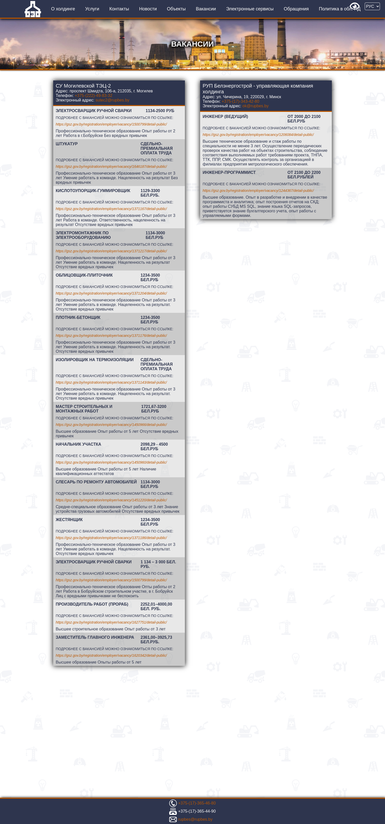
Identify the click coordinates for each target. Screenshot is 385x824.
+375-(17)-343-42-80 (240, 101)
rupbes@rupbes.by (195, 819)
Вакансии (206, 8)
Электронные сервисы (250, 8)
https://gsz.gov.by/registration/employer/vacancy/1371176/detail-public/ (111, 336)
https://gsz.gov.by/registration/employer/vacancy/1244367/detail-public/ (258, 191)
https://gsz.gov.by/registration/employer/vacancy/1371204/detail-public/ (111, 293)
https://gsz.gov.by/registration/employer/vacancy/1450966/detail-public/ (111, 425)
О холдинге (63, 8)
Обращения (296, 8)
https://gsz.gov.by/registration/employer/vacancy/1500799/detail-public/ (111, 124)
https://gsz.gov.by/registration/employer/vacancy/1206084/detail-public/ (258, 135)
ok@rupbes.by (255, 106)
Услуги (92, 8)
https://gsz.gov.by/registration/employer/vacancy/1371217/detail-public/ (111, 251)
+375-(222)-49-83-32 (93, 95)
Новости (148, 8)
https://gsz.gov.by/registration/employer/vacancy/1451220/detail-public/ (111, 500)
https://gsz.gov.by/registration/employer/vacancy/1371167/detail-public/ (111, 209)
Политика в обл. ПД (339, 8)
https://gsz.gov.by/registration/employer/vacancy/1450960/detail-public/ (111, 462)
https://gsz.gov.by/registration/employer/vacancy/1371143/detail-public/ (111, 382)
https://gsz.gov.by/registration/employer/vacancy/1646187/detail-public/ (111, 166)
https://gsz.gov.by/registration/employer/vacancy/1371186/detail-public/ (111, 538)
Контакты (119, 8)
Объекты (176, 8)
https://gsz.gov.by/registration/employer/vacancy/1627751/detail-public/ (111, 622)
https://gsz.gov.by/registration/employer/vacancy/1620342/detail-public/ (111, 655)
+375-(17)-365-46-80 (197, 803)
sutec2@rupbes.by (112, 100)
